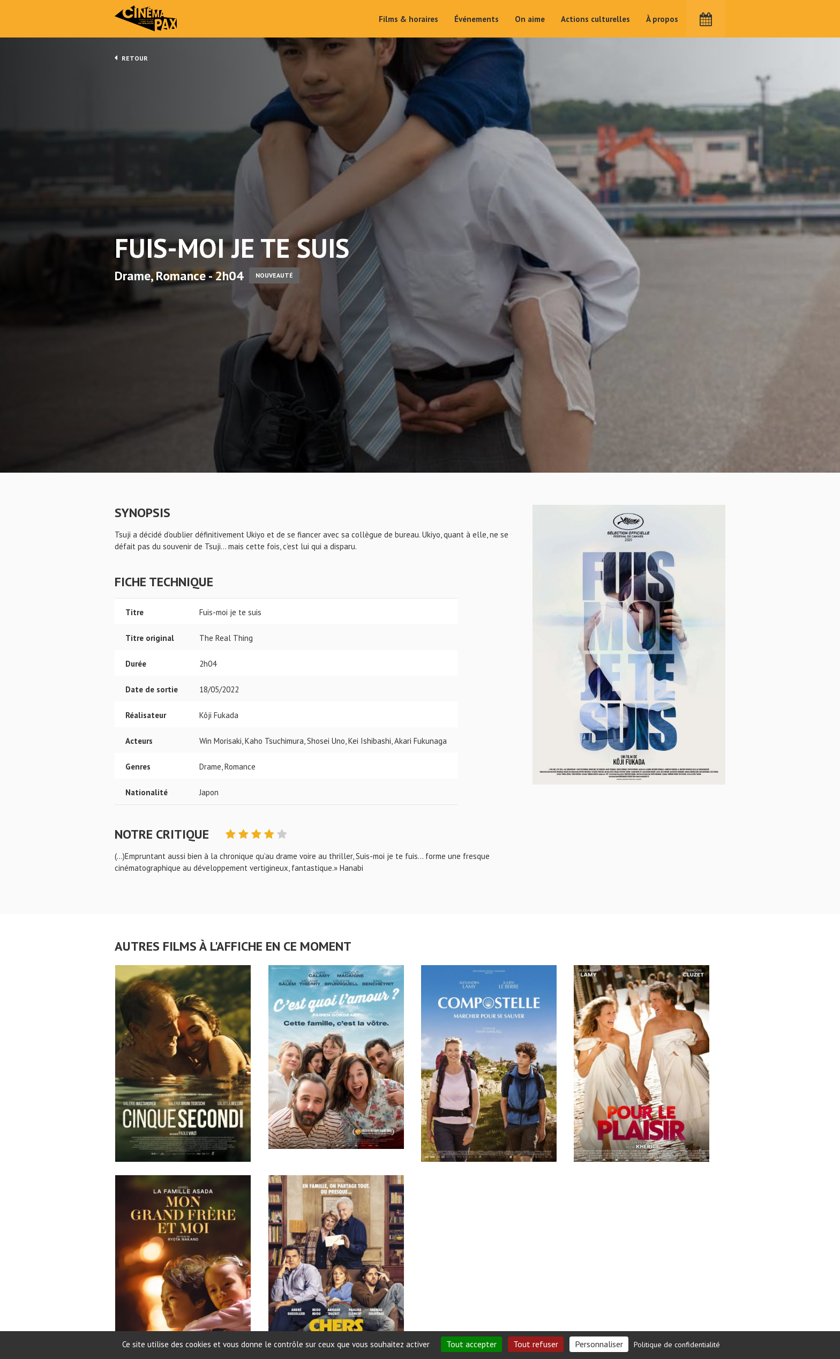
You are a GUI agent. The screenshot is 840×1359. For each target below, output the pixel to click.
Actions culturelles (595, 19)
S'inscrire (610, 1312)
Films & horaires (408, 19)
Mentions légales (145, 1321)
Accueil (350, 1285)
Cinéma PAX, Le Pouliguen (459, 1317)
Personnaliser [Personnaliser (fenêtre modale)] (599, 1344)
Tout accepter (471, 1344)
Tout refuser (535, 1344)
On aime (530, 19)
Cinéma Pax (147, 19)
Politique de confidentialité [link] (677, 1344)
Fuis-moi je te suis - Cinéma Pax (142, 1267)
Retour (131, 58)
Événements (476, 19)
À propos (662, 19)
